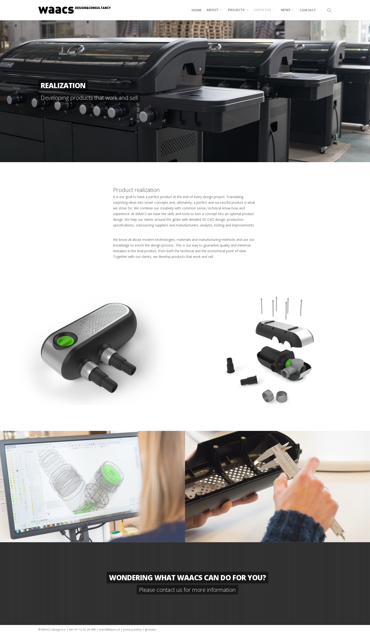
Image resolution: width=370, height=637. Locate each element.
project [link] (219, 197)
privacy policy (132, 630)
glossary (150, 630)
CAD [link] (210, 219)
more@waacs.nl (109, 630)
